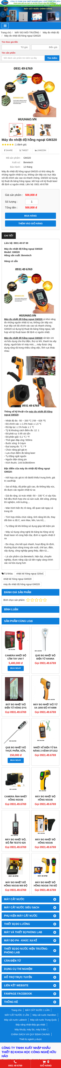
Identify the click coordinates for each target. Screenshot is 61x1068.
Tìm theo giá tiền (10, 42)
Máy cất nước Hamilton (44, 1015)
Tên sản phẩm (8, 53)
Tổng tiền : (11, 207)
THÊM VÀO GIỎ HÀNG (30, 223)
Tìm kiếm (52, 58)
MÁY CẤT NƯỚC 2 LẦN (17, 1015)
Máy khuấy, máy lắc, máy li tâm (30, 1029)
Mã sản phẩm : (13, 158)
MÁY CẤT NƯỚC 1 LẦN (37, 1010)
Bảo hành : (15, 167)
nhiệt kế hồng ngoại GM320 (17, 579)
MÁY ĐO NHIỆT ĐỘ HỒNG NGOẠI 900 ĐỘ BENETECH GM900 (15, 885)
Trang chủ (16, 1010)
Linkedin (40, 150)
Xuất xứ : (16, 162)
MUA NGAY (15, 668)
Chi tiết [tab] (8, 235)
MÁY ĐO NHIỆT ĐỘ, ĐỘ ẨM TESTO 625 (15, 841)
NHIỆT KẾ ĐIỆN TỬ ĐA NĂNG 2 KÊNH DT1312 (45, 749)
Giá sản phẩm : (14, 194)
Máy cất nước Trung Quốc (43, 1020)
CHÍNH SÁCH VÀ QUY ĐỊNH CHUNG (30, 1034)
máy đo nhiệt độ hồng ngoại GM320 (21, 584)
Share (8, 150)
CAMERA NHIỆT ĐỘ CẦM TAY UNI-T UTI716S (15, 658)
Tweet (23, 150)
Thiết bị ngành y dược (30, 1039)
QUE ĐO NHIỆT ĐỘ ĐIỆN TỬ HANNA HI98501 (45, 658)
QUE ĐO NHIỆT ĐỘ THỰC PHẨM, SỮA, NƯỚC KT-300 (15, 750)
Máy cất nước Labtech (15, 1020)
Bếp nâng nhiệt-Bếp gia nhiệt (30, 1024)
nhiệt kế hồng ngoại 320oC (30, 573)
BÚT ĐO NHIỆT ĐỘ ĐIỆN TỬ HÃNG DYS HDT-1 (16, 707)
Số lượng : (11, 201)
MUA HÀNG (30, 215)
